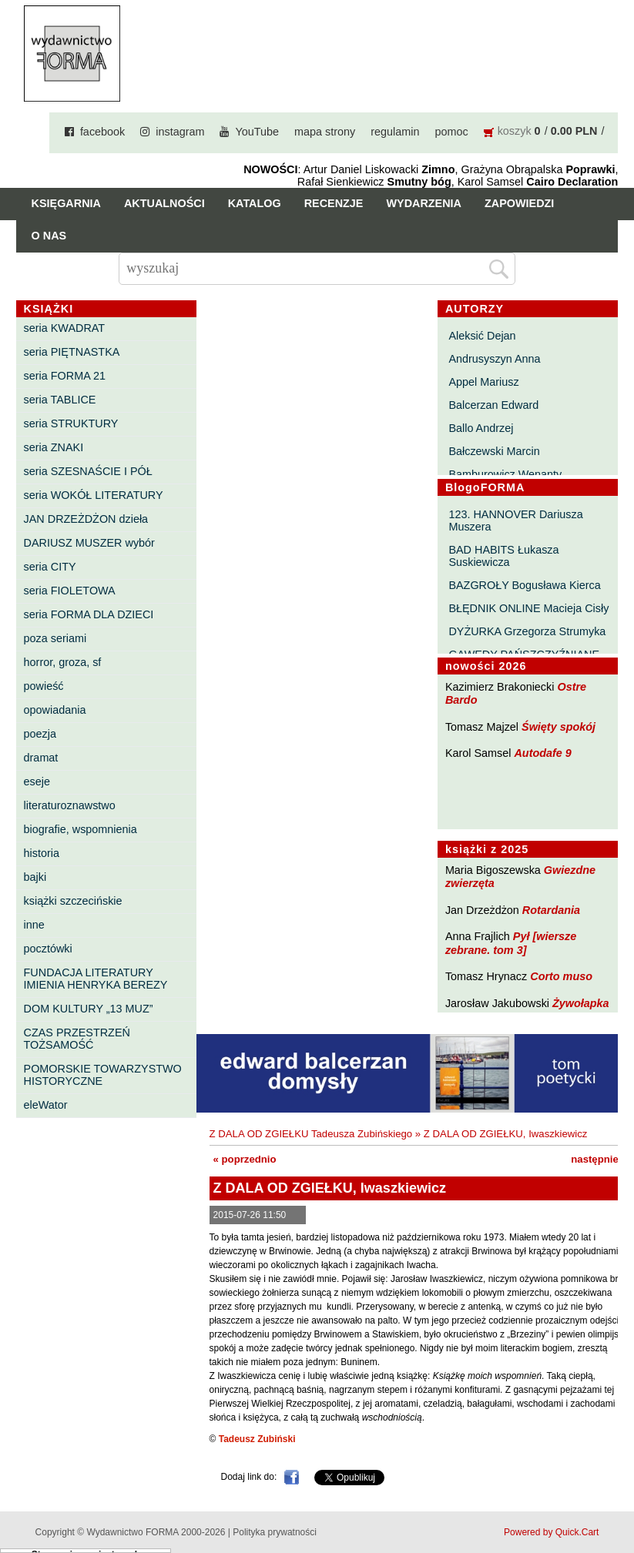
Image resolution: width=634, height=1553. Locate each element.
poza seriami (55, 638)
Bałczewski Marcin (493, 451)
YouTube (257, 132)
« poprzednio (245, 1159)
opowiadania (55, 710)
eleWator (46, 1105)
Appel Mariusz (483, 382)
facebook (102, 132)
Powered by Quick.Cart (551, 1532)
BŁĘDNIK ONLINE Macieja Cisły (528, 608)
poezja (40, 734)
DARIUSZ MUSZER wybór (89, 543)
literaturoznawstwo (70, 805)
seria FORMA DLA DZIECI (89, 614)
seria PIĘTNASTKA (72, 352)
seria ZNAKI (54, 447)
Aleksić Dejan (481, 336)
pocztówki (48, 948)
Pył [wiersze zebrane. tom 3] (510, 943)
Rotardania (551, 910)
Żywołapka (580, 1003)
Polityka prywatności (275, 1532)
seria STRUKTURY (71, 423)
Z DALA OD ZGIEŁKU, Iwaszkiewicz (506, 1134)
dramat (41, 757)
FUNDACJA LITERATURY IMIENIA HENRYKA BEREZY (96, 978)
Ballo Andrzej (480, 428)
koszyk (515, 131)
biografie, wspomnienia (80, 829)
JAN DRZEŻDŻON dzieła (86, 519)
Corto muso (561, 976)
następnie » (599, 1159)
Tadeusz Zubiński (257, 1439)
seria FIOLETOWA (70, 590)
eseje (37, 781)
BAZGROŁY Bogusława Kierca (524, 585)
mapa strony (324, 132)
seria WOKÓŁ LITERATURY (93, 495)
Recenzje (334, 203)
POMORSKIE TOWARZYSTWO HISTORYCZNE (103, 1075)
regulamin (395, 132)
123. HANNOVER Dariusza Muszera (515, 520)
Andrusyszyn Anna (494, 359)
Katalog (254, 203)
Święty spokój (558, 727)
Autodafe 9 (542, 753)
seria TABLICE (60, 399)
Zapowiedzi (519, 203)
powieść (44, 686)
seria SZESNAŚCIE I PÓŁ (88, 471)
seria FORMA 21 (65, 376)
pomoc (451, 132)
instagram (180, 132)
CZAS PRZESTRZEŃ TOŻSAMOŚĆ (77, 1038)
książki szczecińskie (73, 901)
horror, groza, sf (63, 662)
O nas (49, 235)
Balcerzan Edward (493, 405)
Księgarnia (66, 203)
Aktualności (164, 203)
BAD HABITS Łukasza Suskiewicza (503, 556)
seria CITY (50, 567)
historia (41, 853)
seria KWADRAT (65, 328)
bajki (35, 877)
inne (34, 925)
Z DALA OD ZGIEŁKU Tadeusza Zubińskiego (311, 1134)
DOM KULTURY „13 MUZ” (88, 1008)
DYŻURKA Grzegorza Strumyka (526, 631)
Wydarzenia (423, 203)
